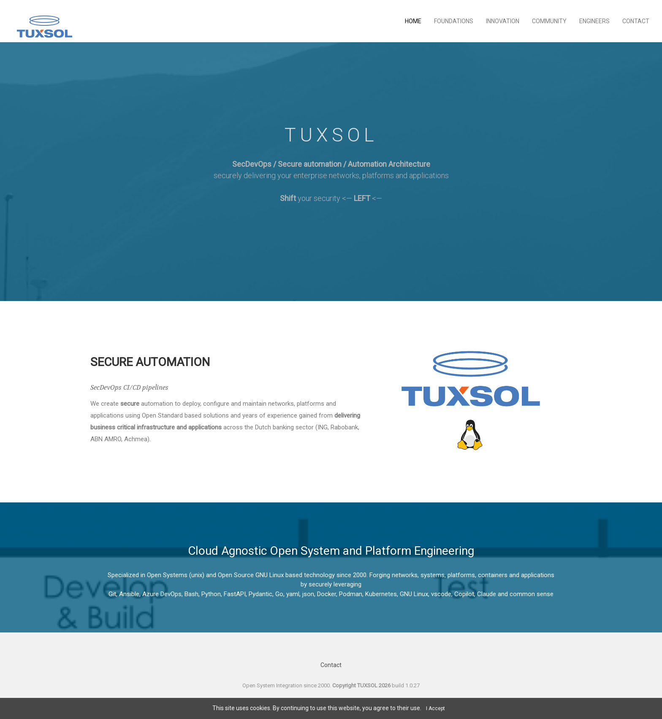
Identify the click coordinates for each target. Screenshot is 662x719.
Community (549, 21)
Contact (635, 21)
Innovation (502, 21)
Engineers (594, 21)
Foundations (453, 21)
